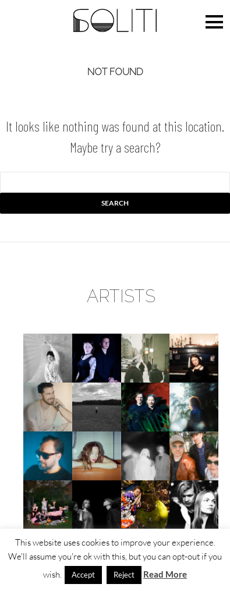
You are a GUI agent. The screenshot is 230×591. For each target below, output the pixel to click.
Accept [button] (83, 574)
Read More (165, 574)
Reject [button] (124, 574)
